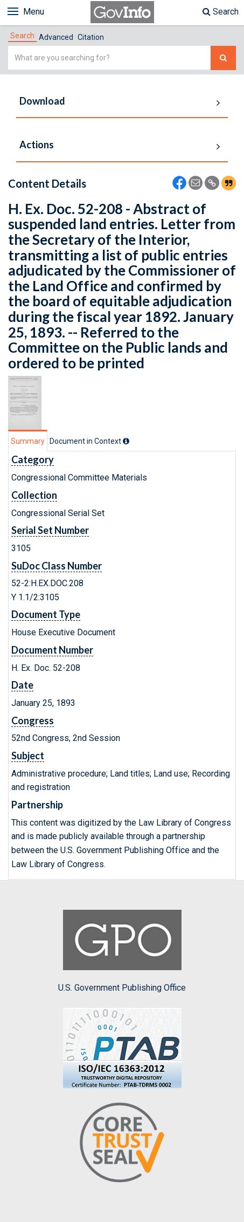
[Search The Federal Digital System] (223, 58)
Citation (91, 37)
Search (221, 11)
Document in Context (89, 441)
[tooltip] (126, 441)
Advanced (56, 37)
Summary (28, 441)
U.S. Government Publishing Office (122, 951)
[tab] (22, 35)
